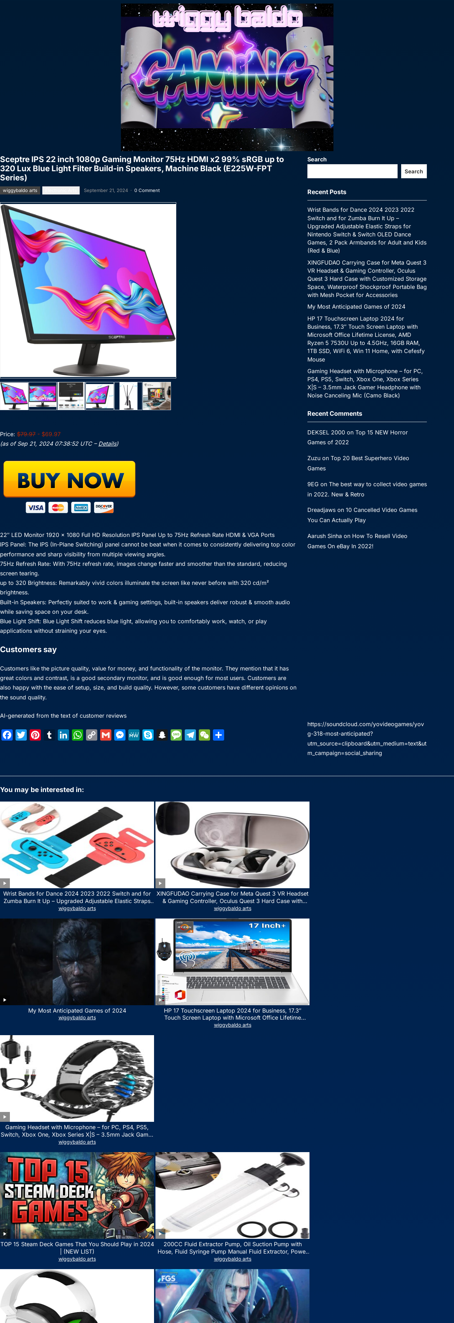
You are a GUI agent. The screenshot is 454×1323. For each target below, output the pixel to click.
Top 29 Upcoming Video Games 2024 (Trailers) (318, 941)
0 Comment (147, 190)
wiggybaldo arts (20, 190)
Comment (13, 1010)
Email (139, 1091)
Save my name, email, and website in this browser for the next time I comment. (99, 1152)
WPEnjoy (287, 1206)
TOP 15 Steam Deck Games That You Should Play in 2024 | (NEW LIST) (45, 945)
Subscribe (92, 1302)
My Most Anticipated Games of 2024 (356, 306)
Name (9, 1091)
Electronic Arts (61, 190)
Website (10, 1122)
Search (317, 159)
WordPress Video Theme (246, 1206)
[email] (92, 1280)
